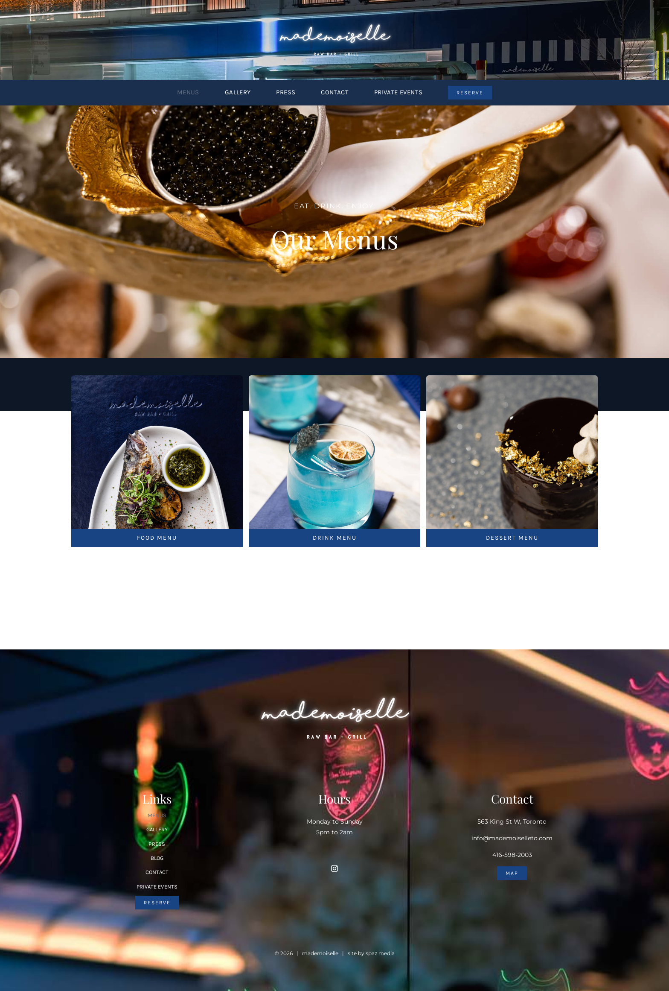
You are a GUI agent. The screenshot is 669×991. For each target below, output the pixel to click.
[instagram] (334, 868)
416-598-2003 (512, 855)
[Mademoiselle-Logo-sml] (334, 20)
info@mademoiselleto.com (512, 838)
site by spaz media (371, 953)
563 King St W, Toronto (512, 821)
